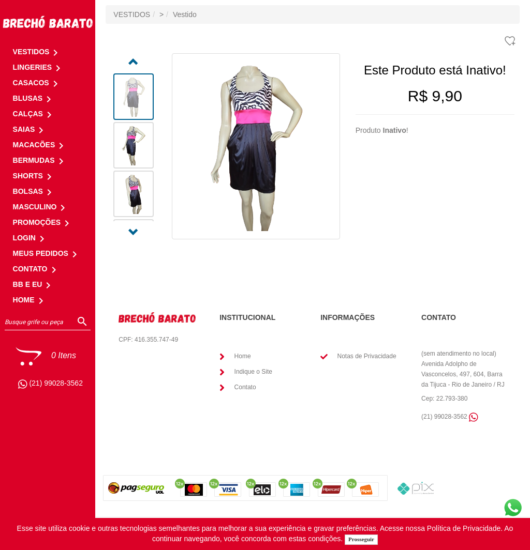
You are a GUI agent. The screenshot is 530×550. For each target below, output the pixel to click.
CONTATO (36, 269)
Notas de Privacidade (366, 356)
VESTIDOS (131, 14)
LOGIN (30, 238)
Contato (245, 387)
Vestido (185, 14)
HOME (30, 300)
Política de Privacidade (463, 528)
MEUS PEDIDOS (47, 253)
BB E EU (34, 284)
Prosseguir (361, 539)
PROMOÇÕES (43, 222)
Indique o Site (253, 371)
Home (242, 356)
